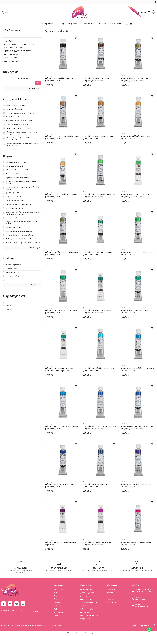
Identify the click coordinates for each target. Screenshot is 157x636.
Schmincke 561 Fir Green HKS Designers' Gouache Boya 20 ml (98, 255)
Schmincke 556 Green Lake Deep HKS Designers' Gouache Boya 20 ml (97, 313)
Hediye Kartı (111, 604)
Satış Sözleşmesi (86, 591)
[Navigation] (49, 25)
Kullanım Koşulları (86, 614)
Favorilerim (110, 597)
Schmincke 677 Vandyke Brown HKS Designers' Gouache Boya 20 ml (96, 81)
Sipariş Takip (111, 601)
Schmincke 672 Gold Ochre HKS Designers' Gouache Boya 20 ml (137, 139)
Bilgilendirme (59, 614)
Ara (38, 84)
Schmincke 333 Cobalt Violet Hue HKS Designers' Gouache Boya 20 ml (97, 545)
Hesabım (109, 594)
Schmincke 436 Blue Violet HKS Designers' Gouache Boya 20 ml (136, 487)
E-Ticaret (74, 634)
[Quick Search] (18, 84)
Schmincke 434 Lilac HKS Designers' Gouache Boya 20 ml (62, 545)
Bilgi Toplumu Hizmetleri (89, 617)
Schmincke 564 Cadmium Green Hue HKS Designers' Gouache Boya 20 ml (136, 197)
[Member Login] (141, 13)
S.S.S (55, 611)
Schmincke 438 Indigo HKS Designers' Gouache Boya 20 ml (97, 487)
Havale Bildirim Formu (88, 604)
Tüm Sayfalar (35, 286)
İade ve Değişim (86, 601)
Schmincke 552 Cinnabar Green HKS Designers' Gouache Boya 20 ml (59, 371)
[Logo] (78, 13)
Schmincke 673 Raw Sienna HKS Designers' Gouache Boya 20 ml (99, 139)
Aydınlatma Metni (86, 611)
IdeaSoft (66, 634)
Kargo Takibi (58, 617)
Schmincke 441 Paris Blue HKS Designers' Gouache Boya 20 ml (61, 487)
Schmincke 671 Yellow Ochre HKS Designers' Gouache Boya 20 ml (62, 197)
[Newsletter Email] (19, 613)
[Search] (15, 13)
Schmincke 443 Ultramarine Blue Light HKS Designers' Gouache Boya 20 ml (99, 429)
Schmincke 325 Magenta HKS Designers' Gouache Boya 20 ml (136, 545)
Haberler (57, 604)
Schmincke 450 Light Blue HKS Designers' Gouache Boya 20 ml (98, 371)
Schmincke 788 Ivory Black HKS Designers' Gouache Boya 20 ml (61, 81)
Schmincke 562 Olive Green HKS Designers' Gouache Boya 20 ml (61, 255)
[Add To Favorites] (76, 40)
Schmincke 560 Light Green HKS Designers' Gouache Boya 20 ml (137, 255)
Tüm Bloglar (35, 249)
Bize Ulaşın (58, 607)
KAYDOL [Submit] (35, 613)
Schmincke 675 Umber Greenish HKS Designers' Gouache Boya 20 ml (134, 81)
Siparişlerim (110, 591)
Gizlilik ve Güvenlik (87, 594)
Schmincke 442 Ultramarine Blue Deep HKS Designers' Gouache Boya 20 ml (137, 429)
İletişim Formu (59, 601)
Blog (55, 597)
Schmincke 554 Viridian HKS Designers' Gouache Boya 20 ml (136, 313)
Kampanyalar (85, 620)
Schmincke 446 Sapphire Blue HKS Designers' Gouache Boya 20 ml (62, 429)
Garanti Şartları (86, 597)
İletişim (56, 594)
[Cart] (154, 13)
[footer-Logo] (10, 592)
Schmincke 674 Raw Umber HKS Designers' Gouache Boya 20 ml (61, 139)
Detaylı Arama (34, 90)
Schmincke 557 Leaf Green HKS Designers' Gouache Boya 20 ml (61, 313)
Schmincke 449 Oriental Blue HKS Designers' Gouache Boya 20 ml (137, 371)
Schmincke (48, 77)
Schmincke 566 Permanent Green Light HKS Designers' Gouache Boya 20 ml (99, 197)
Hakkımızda (58, 591)
